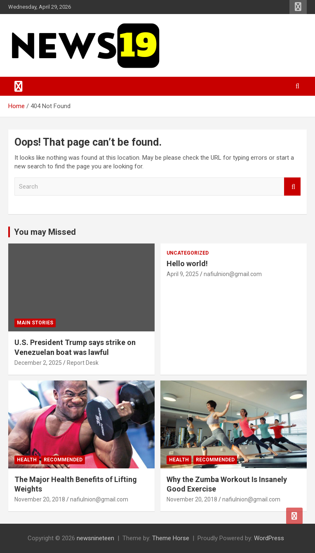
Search (292, 186)
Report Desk (83, 362)
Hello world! (187, 263)
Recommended (63, 460)
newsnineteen (95, 538)
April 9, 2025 (183, 274)
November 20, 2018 (39, 499)
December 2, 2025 (38, 362)
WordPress (269, 538)
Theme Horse (170, 538)
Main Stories (35, 323)
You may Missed (45, 232)
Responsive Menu (298, 7)
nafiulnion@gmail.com (233, 274)
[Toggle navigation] (18, 86)
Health (27, 460)
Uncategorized (188, 253)
